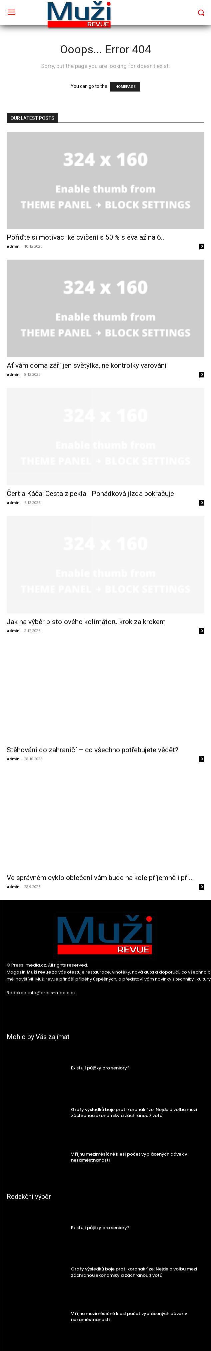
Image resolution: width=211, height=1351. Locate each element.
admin (13, 246)
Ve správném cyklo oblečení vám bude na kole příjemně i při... (100, 878)
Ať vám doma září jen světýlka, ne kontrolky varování (87, 365)
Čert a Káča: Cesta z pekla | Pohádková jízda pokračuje (90, 494)
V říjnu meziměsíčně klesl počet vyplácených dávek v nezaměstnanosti (129, 1157)
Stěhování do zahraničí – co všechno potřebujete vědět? (92, 750)
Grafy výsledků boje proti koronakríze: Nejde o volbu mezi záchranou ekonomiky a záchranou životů (134, 1112)
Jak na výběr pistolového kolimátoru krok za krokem (86, 622)
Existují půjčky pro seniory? (100, 1068)
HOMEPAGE (125, 87)
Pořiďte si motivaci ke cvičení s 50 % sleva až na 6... (86, 237)
